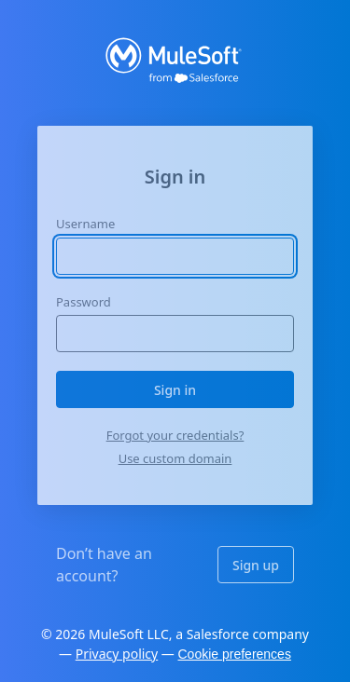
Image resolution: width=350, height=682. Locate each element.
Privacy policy (117, 653)
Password (83, 301)
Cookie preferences (234, 654)
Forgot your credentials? (175, 435)
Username (85, 223)
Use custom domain (175, 458)
